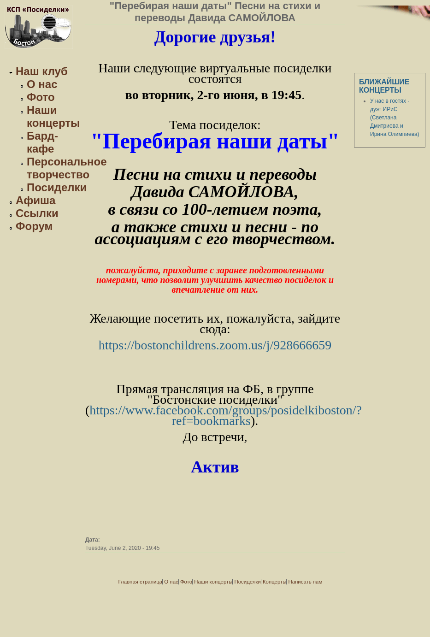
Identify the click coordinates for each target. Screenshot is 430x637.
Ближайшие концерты (384, 86)
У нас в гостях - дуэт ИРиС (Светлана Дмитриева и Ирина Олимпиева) (394, 117)
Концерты (274, 581)
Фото (41, 97)
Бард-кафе (42, 142)
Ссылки (37, 213)
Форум (34, 226)
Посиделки (57, 187)
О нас (42, 84)
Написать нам (306, 581)
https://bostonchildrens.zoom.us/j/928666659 (215, 345)
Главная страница (140, 581)
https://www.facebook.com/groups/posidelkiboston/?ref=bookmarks (225, 415)
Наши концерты (53, 116)
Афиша (35, 200)
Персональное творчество (67, 168)
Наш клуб (42, 71)
